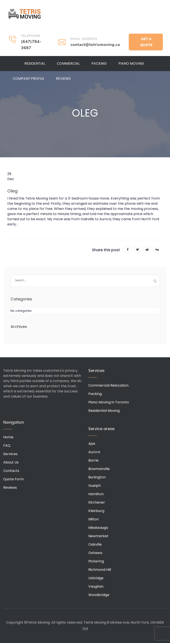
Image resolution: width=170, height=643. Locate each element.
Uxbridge (95, 578)
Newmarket (98, 536)
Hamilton (96, 494)
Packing (99, 63)
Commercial (68, 63)
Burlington (97, 477)
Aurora (94, 451)
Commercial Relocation (108, 385)
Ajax (91, 443)
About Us (11, 462)
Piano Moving (131, 63)
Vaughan (95, 586)
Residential (34, 63)
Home (8, 437)
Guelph (94, 485)
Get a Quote (146, 41)
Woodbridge (98, 594)
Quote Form (13, 479)
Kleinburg (96, 510)
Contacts (11, 470)
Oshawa (95, 552)
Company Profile (28, 78)
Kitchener (96, 502)
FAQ (6, 445)
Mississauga (98, 527)
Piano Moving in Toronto (108, 402)
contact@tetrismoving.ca (95, 44)
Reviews (63, 78)
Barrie (93, 460)
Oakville (95, 544)
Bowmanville (99, 468)
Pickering (96, 561)
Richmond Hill (99, 569)
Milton (93, 519)
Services (10, 453)
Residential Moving (104, 410)
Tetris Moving (24, 14)
